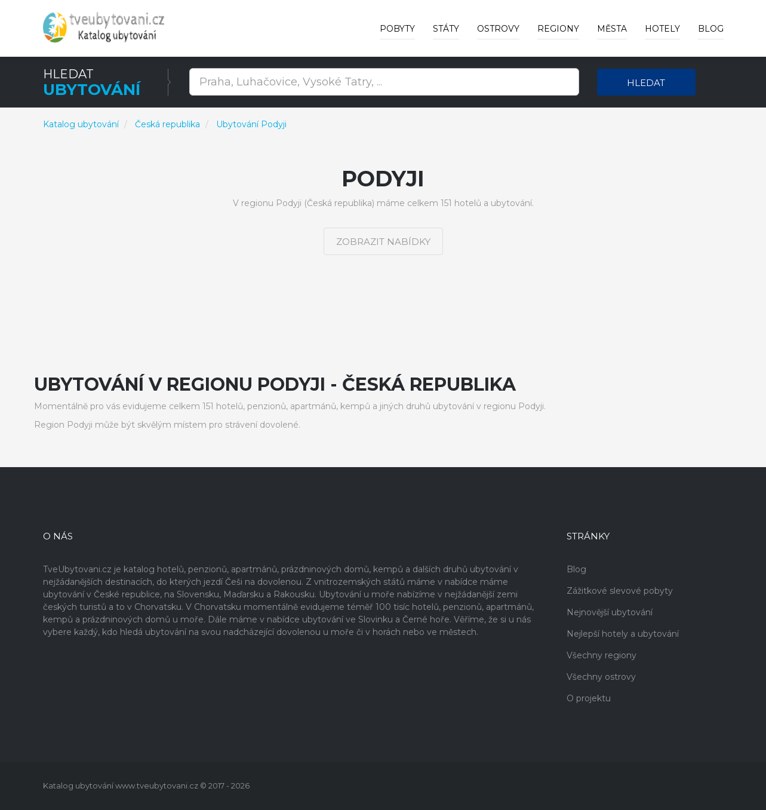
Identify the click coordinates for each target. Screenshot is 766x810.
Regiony (558, 28)
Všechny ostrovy (601, 676)
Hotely (662, 28)
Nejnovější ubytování (610, 612)
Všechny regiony (601, 655)
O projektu (589, 698)
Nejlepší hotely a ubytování (623, 633)
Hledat (646, 82)
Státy (446, 28)
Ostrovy (498, 28)
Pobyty (397, 28)
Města (612, 28)
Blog (711, 28)
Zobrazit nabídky (383, 241)
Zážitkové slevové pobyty (620, 590)
